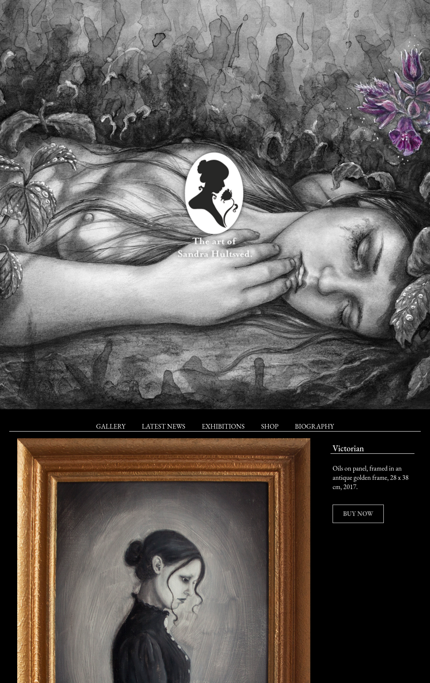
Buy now (358, 514)
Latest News (163, 426)
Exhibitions (223, 426)
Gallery (111, 426)
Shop (269, 426)
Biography (314, 426)
